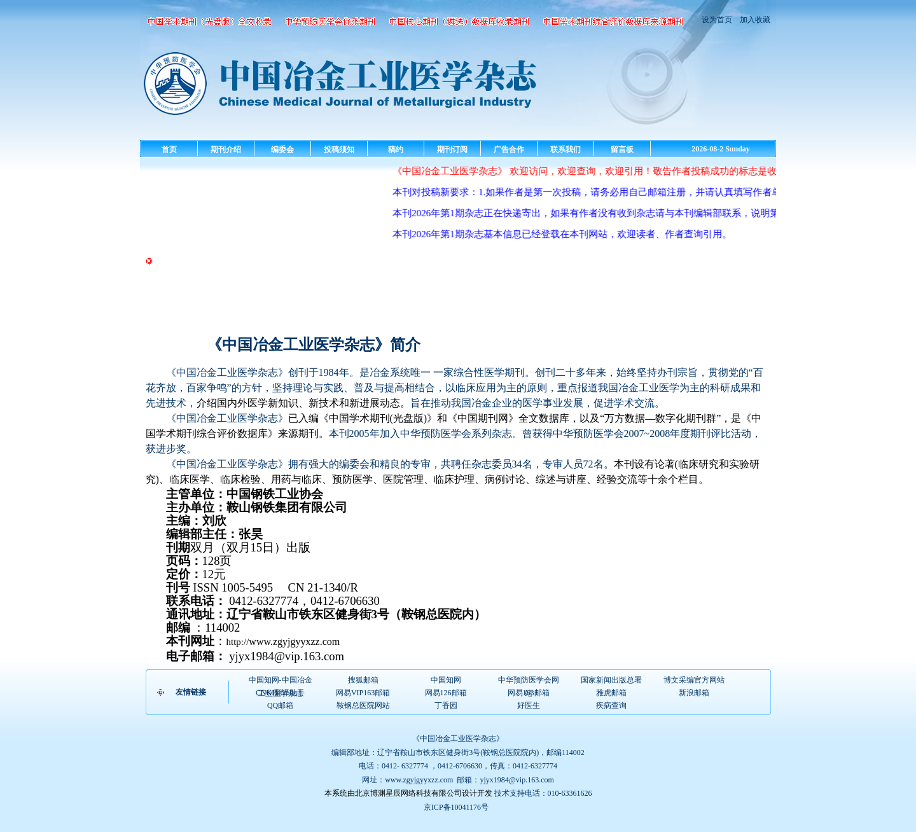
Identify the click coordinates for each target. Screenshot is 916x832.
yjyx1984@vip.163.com (516, 779)
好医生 (528, 705)
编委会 (282, 149)
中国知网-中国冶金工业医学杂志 (280, 681)
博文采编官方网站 (694, 680)
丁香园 (445, 705)
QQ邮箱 (280, 705)
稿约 (395, 149)
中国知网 (446, 680)
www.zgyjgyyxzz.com (419, 779)
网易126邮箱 (446, 692)
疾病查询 (611, 705)
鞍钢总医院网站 (363, 705)
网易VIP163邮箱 (363, 692)
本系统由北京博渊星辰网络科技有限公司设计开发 (408, 793)
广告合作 (509, 149)
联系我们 (565, 149)
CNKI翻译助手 (280, 692)
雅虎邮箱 (611, 692)
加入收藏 (754, 19)
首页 (169, 149)
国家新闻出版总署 (611, 680)
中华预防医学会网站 (528, 681)
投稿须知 (339, 149)
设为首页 (717, 19)
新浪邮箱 (694, 692)
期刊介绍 (226, 149)
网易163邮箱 (529, 692)
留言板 (622, 149)
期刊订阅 (452, 149)
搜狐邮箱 (363, 680)
